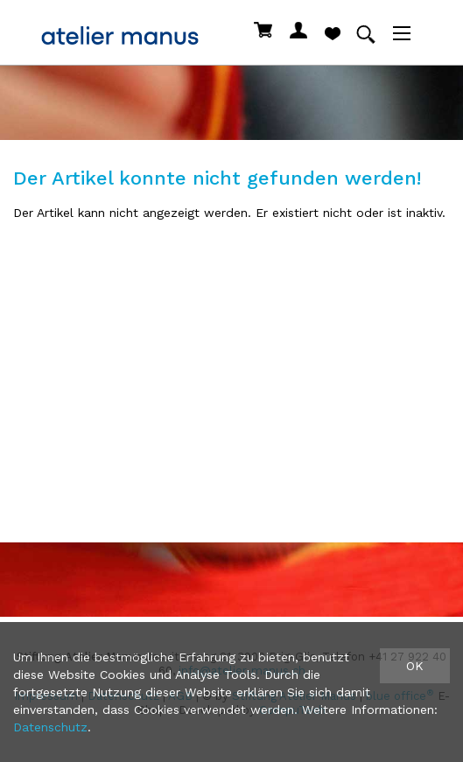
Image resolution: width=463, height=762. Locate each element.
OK (415, 666)
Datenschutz (50, 727)
